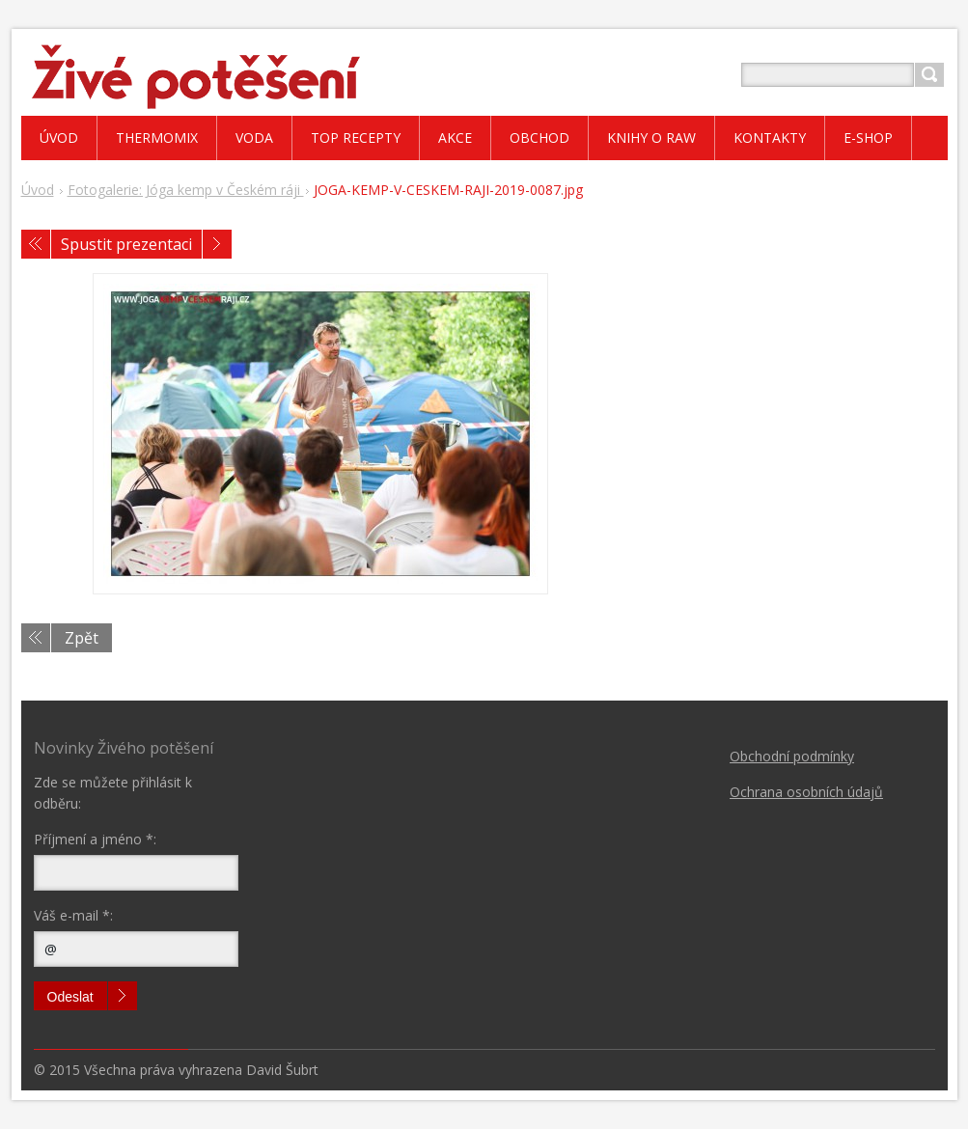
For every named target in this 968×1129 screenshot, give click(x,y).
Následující (217, 244)
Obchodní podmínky (792, 756)
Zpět (81, 637)
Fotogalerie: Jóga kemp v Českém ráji (186, 189)
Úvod (37, 189)
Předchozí (35, 244)
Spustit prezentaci (126, 244)
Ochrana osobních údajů (806, 792)
